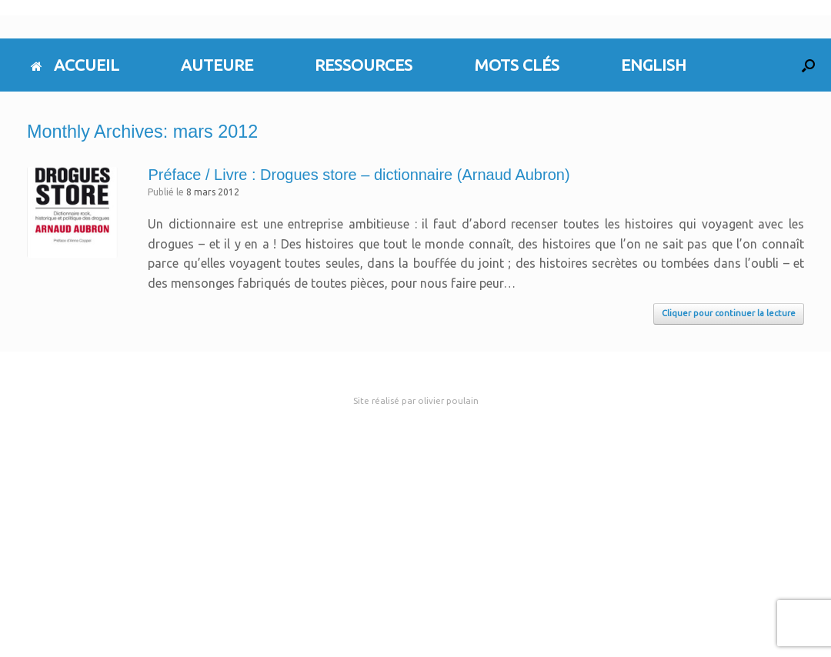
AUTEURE (217, 64)
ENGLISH (653, 64)
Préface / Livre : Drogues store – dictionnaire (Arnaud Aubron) (358, 174)
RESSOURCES (363, 64)
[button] (808, 65)
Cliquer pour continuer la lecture (729, 313)
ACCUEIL (75, 64)
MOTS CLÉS (516, 64)
